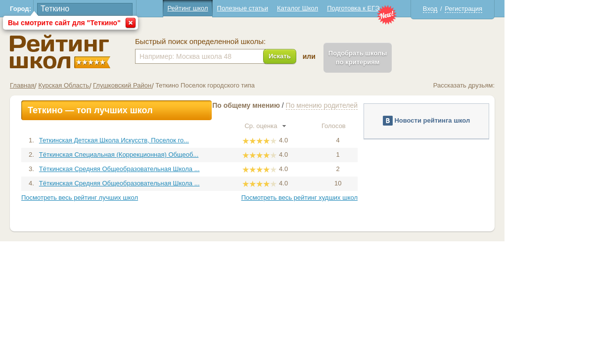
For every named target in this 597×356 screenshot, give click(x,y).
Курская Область (110, 85)
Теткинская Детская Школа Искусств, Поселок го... (160, 140)
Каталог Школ (343, 8)
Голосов (383, 126)
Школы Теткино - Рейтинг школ (106, 52)
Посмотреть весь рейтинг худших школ (345, 197)
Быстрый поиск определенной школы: (247, 41)
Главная (68, 85)
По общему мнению (292, 105)
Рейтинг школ (234, 8)
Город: (67, 8)
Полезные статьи (288, 8)
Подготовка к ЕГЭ (399, 8)
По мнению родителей (368, 105)
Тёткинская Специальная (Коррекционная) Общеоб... (165, 154)
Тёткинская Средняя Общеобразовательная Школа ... (165, 169)
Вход (476, 8)
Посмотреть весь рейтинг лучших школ (126, 197)
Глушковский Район (168, 85)
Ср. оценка (311, 126)
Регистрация (510, 8)
